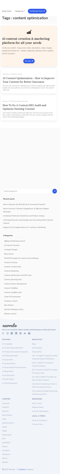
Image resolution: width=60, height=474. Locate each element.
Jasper (4, 427)
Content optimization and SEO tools (18, 275)
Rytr (3, 438)
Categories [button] (19, 11)
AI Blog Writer (7, 371)
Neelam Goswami (22, 101)
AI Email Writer (8, 379)
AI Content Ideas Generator (12, 348)
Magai (4, 431)
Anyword (5, 403)
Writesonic (6, 454)
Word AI (5, 411)
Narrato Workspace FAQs (13, 309)
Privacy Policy (37, 424)
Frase (4, 419)
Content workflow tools (13, 292)
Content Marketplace (40, 411)
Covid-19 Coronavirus (12, 297)
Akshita (19, 74)
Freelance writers (11, 301)
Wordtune (6, 450)
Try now (29, 61)
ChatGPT (5, 407)
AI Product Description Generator (15, 352)
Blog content (9, 254)
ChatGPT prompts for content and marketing (21, 258)
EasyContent (7, 415)
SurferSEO (6, 442)
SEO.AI (4, 458)
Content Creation (10, 262)
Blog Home (6, 11)
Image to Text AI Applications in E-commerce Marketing (24, 227)
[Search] (54, 191)
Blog (34, 344)
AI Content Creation (11, 245)
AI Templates (7, 344)
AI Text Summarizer (9, 383)
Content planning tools (13, 279)
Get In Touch (37, 403)
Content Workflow (11, 288)
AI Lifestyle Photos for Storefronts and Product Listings (23, 216)
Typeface (22, 469)
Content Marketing (11, 271)
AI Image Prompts (11, 249)
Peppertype (6, 435)
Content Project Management (15, 284)
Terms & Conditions (39, 420)
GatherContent (8, 423)
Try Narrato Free (37, 11)
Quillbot (5, 462)
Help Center (37, 352)
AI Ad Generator (8, 375)
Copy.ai (5, 446)
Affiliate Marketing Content (14, 241)
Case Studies (37, 348)
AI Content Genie (8, 363)
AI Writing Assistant (10, 355)
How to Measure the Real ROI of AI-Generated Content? (24, 204)
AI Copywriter (7, 359)
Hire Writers (9, 305)
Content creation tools (12, 267)
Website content (10, 314)
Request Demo (37, 407)
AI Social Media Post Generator (14, 367)
